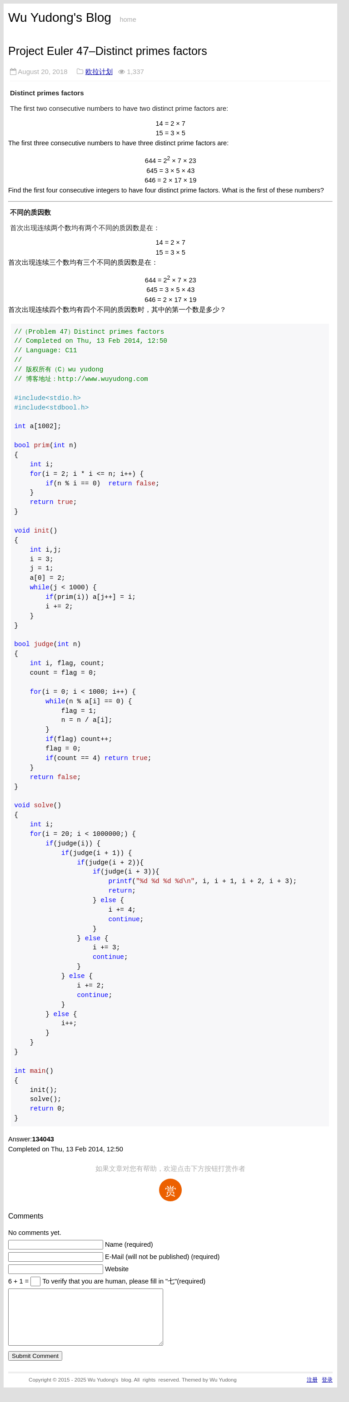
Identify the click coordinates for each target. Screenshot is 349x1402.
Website (117, 1269)
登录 (327, 1390)
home (128, 19)
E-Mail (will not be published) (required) (162, 1256)
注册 (312, 1390)
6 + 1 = (19, 1281)
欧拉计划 (99, 71)
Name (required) (129, 1244)
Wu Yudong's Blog (59, 17)
